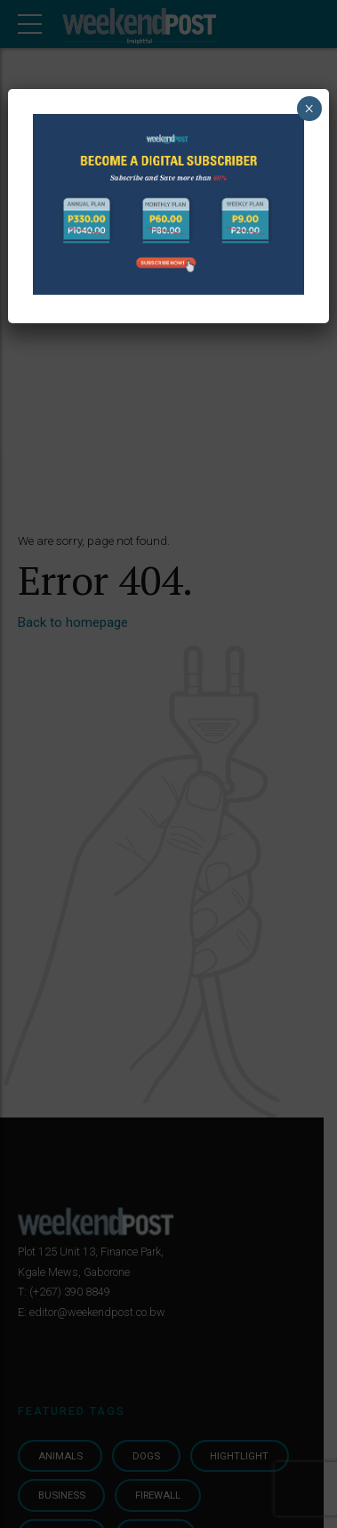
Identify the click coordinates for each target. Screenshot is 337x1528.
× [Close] (309, 108)
